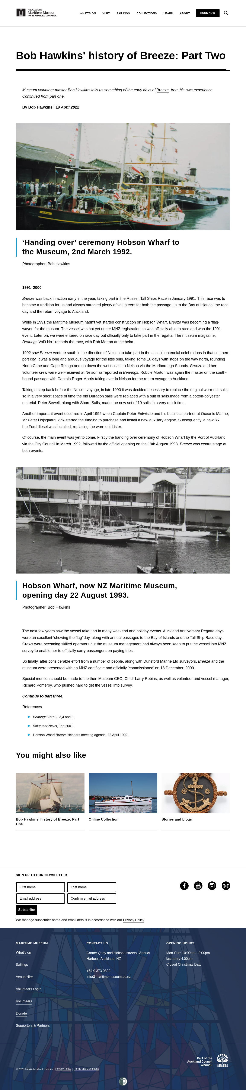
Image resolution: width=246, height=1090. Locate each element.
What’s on (23, 952)
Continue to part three (42, 696)
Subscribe (26, 910)
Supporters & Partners (33, 1025)
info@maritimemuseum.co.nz (109, 976)
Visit (106, 13)
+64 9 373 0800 (99, 971)
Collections (147, 13)
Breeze (163, 90)
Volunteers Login (28, 989)
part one (57, 96)
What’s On (88, 13)
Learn (168, 13)
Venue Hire (24, 977)
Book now (207, 13)
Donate (21, 1013)
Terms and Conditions (86, 1069)
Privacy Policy (133, 920)
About (185, 13)
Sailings (123, 13)
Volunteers (24, 1001)
